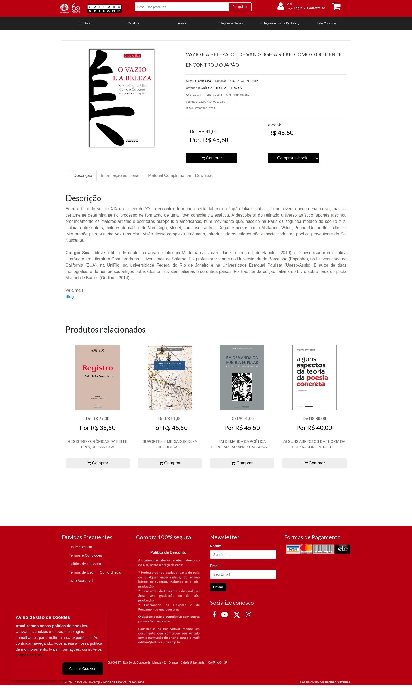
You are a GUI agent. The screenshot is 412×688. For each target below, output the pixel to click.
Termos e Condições (85, 555)
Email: (215, 566)
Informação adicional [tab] (120, 175)
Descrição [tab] (83, 175)
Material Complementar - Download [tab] (181, 175)
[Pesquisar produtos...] (182, 6)
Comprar (211, 158)
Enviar (218, 587)
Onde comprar (80, 547)
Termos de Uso (81, 572)
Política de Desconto (85, 564)
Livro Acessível (81, 581)
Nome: (215, 546)
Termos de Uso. (29, 655)
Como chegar (111, 572)
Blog (70, 296)
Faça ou (306, 8)
